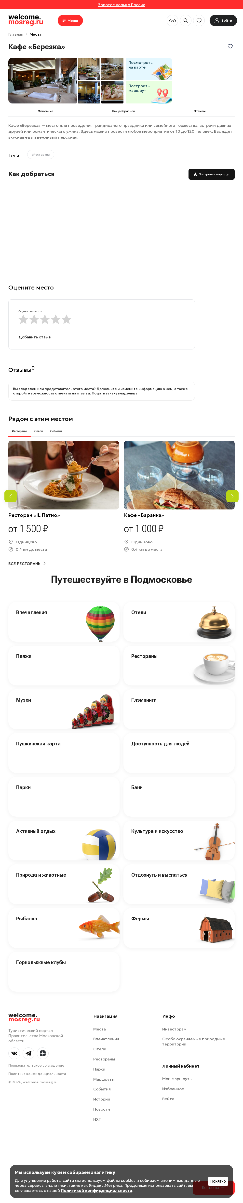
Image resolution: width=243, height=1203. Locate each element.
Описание (45, 111)
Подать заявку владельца (114, 393)
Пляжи (23, 656)
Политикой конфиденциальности (96, 1190)
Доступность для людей (160, 744)
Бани (137, 787)
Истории (101, 1099)
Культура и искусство (157, 831)
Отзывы (199, 111)
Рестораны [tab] (19, 431)
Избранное (173, 1088)
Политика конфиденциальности (37, 1074)
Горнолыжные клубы (41, 962)
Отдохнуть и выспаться (159, 875)
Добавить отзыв (34, 336)
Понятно (218, 1181)
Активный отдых (35, 831)
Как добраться (123, 111)
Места (35, 34)
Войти (168, 1098)
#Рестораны (40, 154)
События (102, 1089)
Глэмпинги (144, 700)
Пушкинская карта (38, 744)
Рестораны (144, 656)
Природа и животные (41, 875)
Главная (15, 34)
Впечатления (31, 612)
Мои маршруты (177, 1078)
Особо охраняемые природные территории (193, 1041)
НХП (97, 1119)
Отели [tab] (38, 431)
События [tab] (56, 431)
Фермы (140, 919)
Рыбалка (26, 919)
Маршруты (104, 1079)
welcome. (24, 1017)
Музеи (23, 700)
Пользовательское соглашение (36, 1065)
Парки (23, 787)
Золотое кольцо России (121, 4)
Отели (138, 612)
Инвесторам (174, 1029)
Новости (101, 1109)
